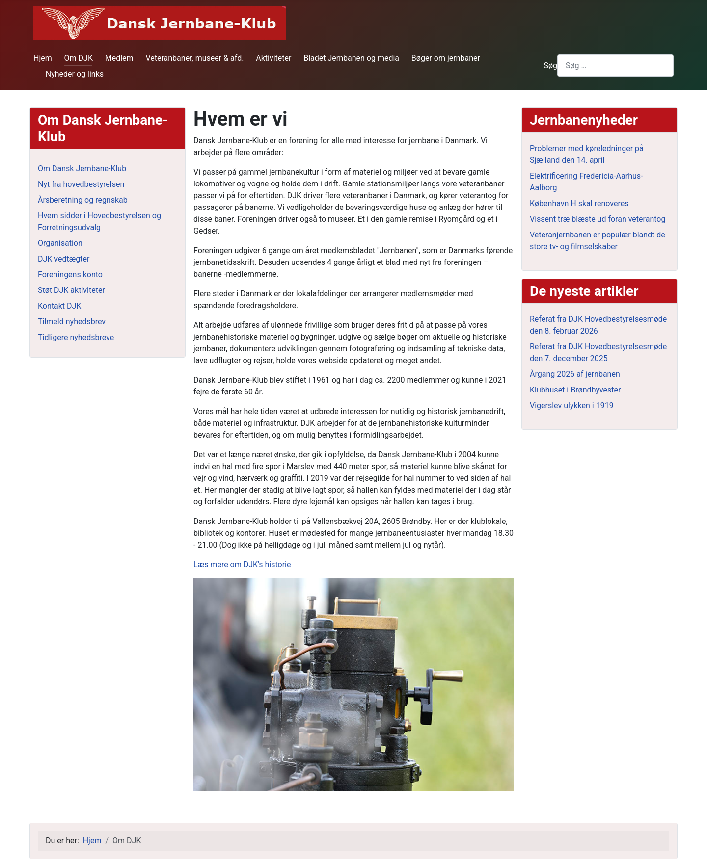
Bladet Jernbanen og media (351, 58)
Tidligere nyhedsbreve (76, 337)
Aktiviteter (273, 58)
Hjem (42, 58)
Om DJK (78, 58)
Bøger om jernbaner (445, 58)
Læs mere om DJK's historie (242, 564)
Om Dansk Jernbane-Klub (82, 168)
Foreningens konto (70, 274)
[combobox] (615, 65)
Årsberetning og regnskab (83, 200)
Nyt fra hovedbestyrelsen (81, 184)
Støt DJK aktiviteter (71, 290)
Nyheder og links (75, 73)
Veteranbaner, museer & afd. (194, 58)
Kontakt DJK (59, 306)
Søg (550, 65)
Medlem (119, 58)
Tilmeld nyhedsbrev (72, 321)
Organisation (60, 243)
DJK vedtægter (63, 258)
